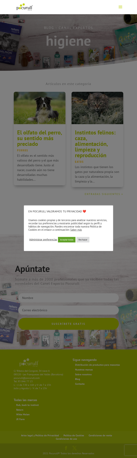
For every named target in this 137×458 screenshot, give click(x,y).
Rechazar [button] (82, 239)
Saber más (76, 229)
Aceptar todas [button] (66, 239)
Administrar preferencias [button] (43, 239)
